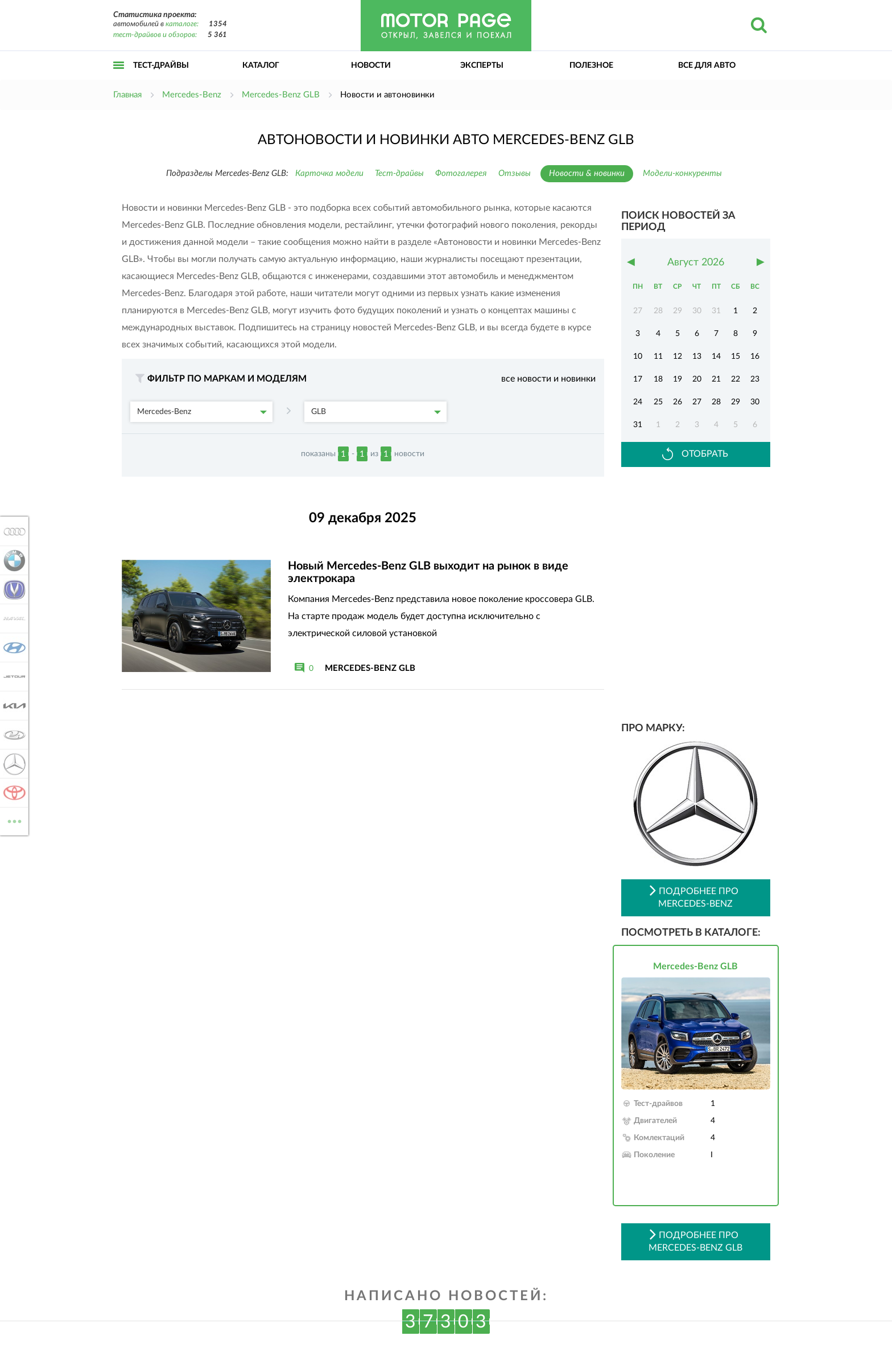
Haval (12, 618)
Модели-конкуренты (682, 173)
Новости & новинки (587, 173)
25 (658, 402)
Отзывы (514, 173)
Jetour (12, 676)
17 (637, 379)
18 (658, 379)
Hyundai (12, 647)
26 (677, 402)
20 (696, 379)
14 (716, 356)
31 (637, 425)
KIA (12, 705)
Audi (12, 531)
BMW (12, 560)
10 (637, 356)
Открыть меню (119, 78)
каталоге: (182, 24)
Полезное (591, 65)
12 (677, 356)
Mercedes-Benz (202, 412)
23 (754, 379)
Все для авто (707, 65)
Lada (12, 734)
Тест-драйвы (161, 65)
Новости (371, 65)
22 (735, 379)
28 (716, 402)
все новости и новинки (548, 378)
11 (658, 356)
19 (677, 379)
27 (696, 402)
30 (754, 402)
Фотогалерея (461, 173)
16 (754, 356)
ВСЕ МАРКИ (12, 820)
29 (735, 402)
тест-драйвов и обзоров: (155, 35)
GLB (376, 412)
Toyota (12, 792)
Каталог (260, 65)
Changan (12, 589)
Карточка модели (329, 173)
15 (735, 356)
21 (716, 379)
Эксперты (481, 65)
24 (637, 402)
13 (696, 356)
